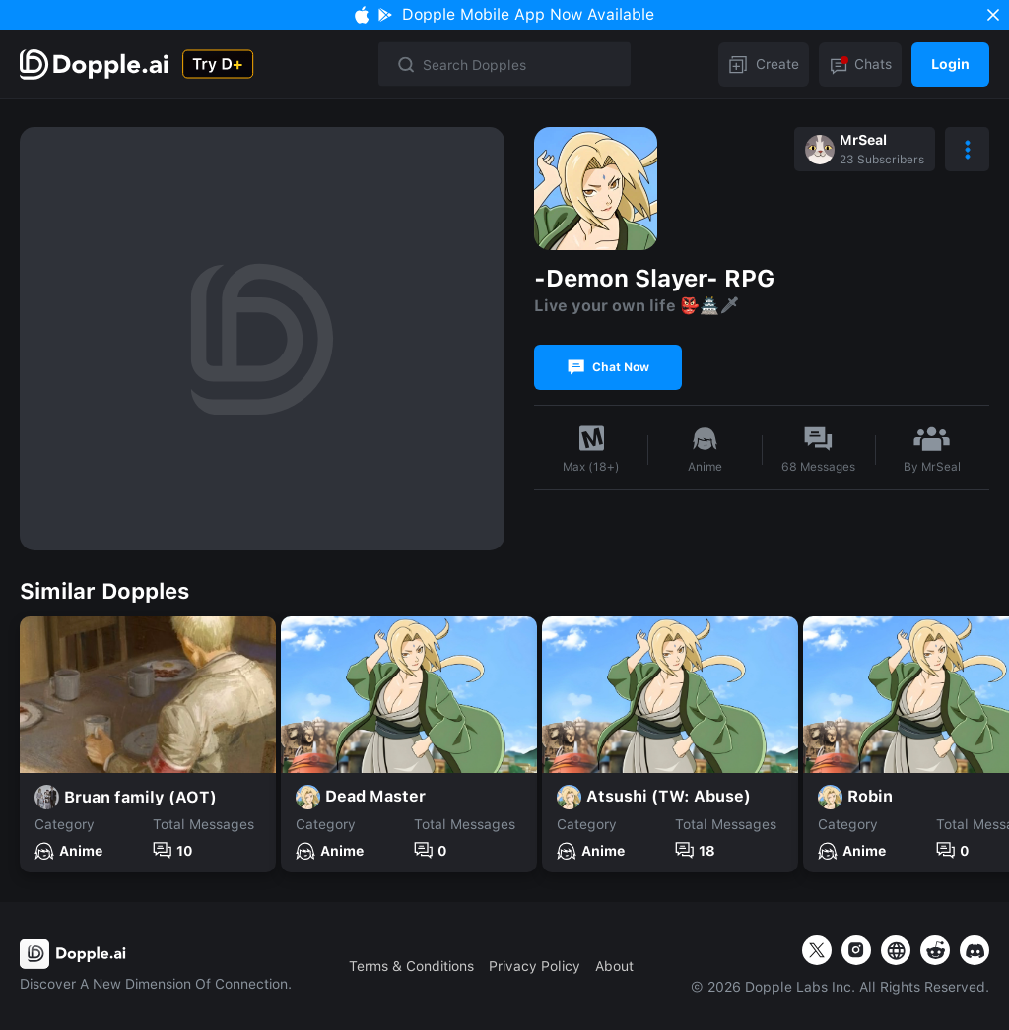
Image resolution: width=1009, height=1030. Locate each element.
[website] (895, 950)
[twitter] (817, 950)
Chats (860, 64)
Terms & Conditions (411, 966)
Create (763, 64)
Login (950, 64)
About (614, 966)
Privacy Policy (534, 966)
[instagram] (856, 950)
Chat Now (608, 367)
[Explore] (96, 64)
